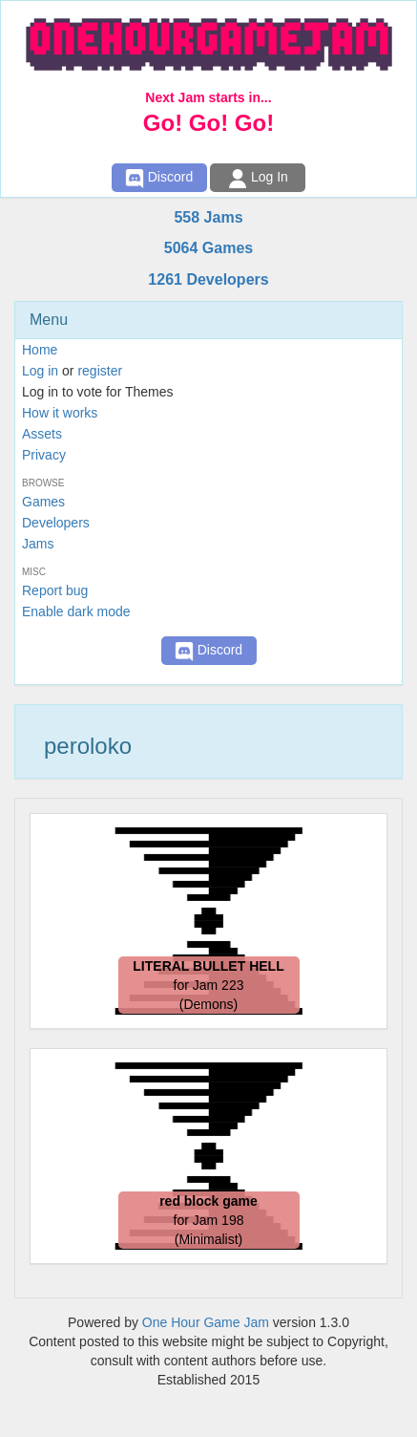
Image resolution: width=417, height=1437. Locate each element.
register (99, 370)
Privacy (44, 454)
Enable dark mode (76, 611)
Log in (40, 370)
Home (39, 349)
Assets (42, 433)
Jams (37, 543)
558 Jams (208, 217)
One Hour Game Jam (205, 1322)
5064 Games (208, 248)
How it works (59, 412)
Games (43, 501)
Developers (56, 522)
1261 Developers (208, 279)
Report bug (55, 590)
